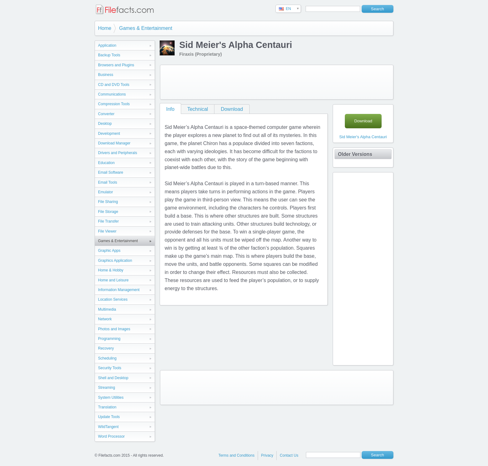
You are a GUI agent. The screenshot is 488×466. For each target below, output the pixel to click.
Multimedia (107, 309)
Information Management (118, 290)
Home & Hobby (110, 270)
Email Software (110, 172)
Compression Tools (114, 104)
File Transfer (108, 221)
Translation (107, 407)
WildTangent (108, 427)
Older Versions (355, 154)
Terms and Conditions (236, 455)
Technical (197, 109)
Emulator (105, 192)
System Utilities (111, 397)
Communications (112, 94)
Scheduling (107, 358)
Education (106, 163)
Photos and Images (114, 329)
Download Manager (114, 143)
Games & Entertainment (145, 28)
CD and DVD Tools (113, 84)
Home (104, 28)
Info (170, 109)
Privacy (267, 455)
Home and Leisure (113, 280)
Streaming (106, 387)
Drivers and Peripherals (117, 153)
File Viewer (107, 231)
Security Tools (109, 368)
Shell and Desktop (113, 378)
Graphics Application (115, 260)
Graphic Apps (109, 250)
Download (232, 109)
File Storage (108, 211)
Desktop (105, 123)
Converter (106, 114)
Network (105, 319)
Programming (109, 339)
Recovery (106, 348)
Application (107, 45)
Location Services (113, 299)
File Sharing (108, 202)
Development (109, 133)
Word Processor (111, 436)
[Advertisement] (276, 82)
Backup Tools (109, 55)
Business (105, 75)
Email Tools (107, 182)
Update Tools (109, 417)
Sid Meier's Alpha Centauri (363, 136)
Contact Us (289, 455)
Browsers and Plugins (116, 65)
